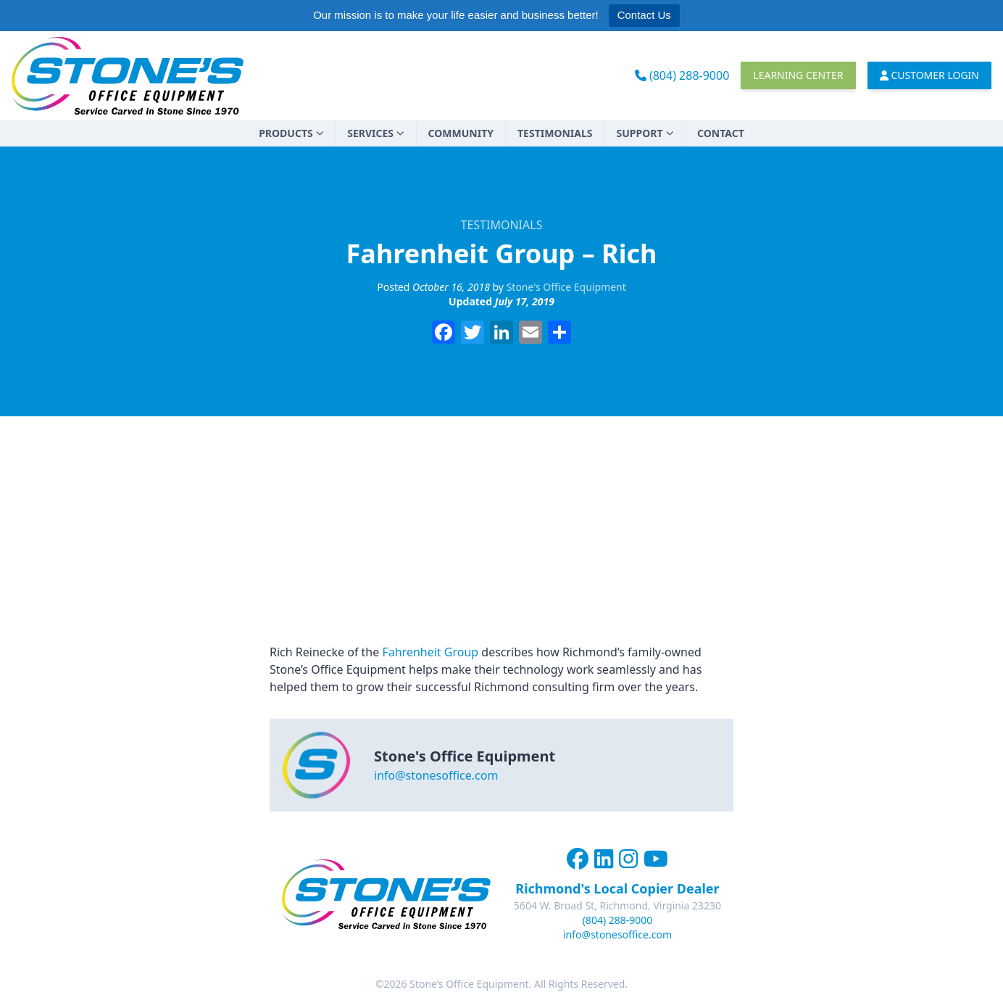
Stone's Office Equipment (566, 287)
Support (645, 133)
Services (375, 133)
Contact (720, 133)
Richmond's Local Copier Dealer (617, 888)
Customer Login (930, 75)
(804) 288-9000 (682, 75)
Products (291, 133)
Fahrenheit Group (430, 652)
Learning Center (798, 75)
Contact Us (644, 15)
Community (461, 133)
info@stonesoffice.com (436, 775)
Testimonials (555, 133)
